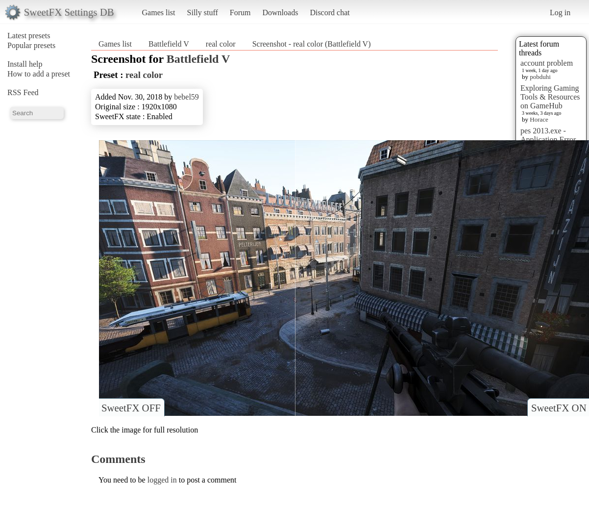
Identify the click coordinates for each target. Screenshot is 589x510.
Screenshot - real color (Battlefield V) (311, 44)
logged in (162, 480)
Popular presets (31, 45)
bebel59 (186, 97)
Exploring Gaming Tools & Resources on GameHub (550, 97)
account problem (546, 63)
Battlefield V (168, 44)
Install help (25, 64)
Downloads (280, 12)
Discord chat (329, 12)
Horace (539, 119)
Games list (158, 12)
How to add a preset (38, 74)
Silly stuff (202, 12)
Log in (560, 12)
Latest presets (28, 35)
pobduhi (540, 76)
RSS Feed (23, 92)
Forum (240, 12)
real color (221, 44)
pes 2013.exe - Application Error (548, 135)
